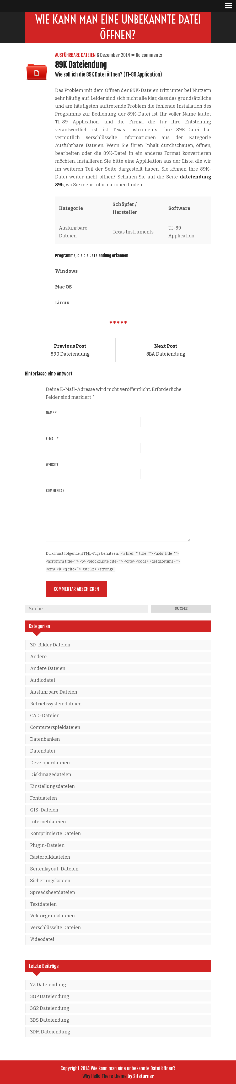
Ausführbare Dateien (75, 55)
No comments (149, 55)
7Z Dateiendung (48, 985)
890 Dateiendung (70, 350)
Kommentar (55, 490)
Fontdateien (43, 798)
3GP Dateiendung (49, 996)
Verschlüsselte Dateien (55, 927)
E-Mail (52, 439)
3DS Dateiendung (49, 1020)
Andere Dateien (47, 668)
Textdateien (43, 904)
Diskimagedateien (50, 774)
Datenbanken (45, 739)
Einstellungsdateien (52, 786)
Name (51, 413)
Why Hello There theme (104, 1076)
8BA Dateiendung (165, 350)
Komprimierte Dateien (55, 833)
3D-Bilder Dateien (50, 645)
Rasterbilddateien (50, 857)
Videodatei (42, 939)
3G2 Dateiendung (49, 1008)
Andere (38, 657)
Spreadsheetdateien (52, 892)
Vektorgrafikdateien (52, 916)
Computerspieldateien (55, 727)
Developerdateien (50, 763)
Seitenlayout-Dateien (54, 869)
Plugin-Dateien (47, 845)
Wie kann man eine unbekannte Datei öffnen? (118, 27)
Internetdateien (48, 822)
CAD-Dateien (45, 715)
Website (52, 464)
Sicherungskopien (50, 881)
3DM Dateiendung (50, 1032)
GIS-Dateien (44, 810)
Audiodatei (42, 680)
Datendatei (42, 751)
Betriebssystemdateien (56, 704)
